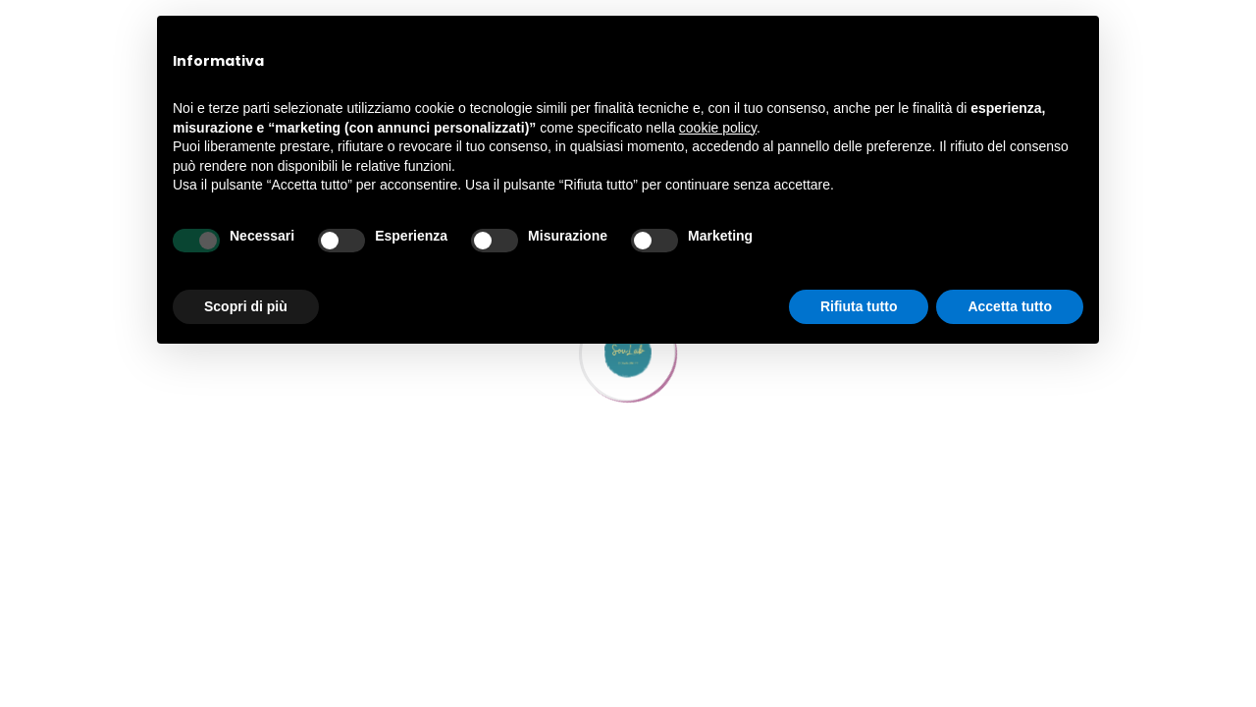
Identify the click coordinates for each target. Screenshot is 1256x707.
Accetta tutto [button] (1010, 306)
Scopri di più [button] (246, 306)
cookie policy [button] (718, 128)
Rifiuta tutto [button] (859, 306)
